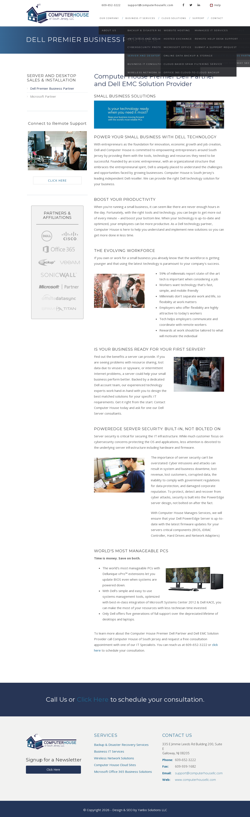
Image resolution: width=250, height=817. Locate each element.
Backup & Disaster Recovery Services (121, 744)
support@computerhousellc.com (150, 5)
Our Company (109, 18)
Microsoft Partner (43, 96)
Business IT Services (140, 18)
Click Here (93, 699)
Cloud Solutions (174, 18)
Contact (217, 18)
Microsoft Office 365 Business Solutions (123, 771)
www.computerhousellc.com (195, 779)
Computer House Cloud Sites (115, 765)
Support (198, 18)
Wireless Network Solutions (114, 758)
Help (215, 5)
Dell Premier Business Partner (52, 88)
